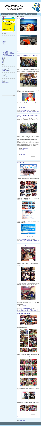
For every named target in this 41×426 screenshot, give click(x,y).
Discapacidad (34, 111)
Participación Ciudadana (20, 112)
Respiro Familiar (24, 112)
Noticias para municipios (24, 150)
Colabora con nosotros (31, 14)
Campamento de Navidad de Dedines (24, 313)
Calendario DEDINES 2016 (22, 162)
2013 (2, 59)
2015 (2, 57)
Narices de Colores (24, 305)
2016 (2, 40)
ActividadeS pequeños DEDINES (28, 309)
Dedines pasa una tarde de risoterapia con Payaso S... (8, 52)
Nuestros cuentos (21, 14)
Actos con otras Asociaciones (28, 111)
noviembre (4, 42)
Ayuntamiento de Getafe (25, 148)
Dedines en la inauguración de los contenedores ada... (8, 53)
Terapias (36, 112)
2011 (2, 61)
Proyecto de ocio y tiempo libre (5, 79)
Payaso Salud (22, 108)
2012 (2, 60)
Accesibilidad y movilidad (22, 111)
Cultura (32, 111)
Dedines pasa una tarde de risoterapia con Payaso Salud (27, 55)
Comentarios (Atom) (22, 420)
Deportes (35, 240)
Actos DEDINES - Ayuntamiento (28, 240)
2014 (2, 58)
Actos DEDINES (3, 69)
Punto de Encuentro (22, 107)
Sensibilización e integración (32, 112)
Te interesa (22, 153)
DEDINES (4, 14)
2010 (2, 62)
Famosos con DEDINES (4, 76)
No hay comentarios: (27, 110)
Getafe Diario (22, 149)
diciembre (4, 41)
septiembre (4, 44)
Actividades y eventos (12, 14)
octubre (4, 43)
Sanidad (27, 112)
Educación (38, 111)
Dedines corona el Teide (21, 18)
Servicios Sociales (36, 158)
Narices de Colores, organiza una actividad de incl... (8, 55)
